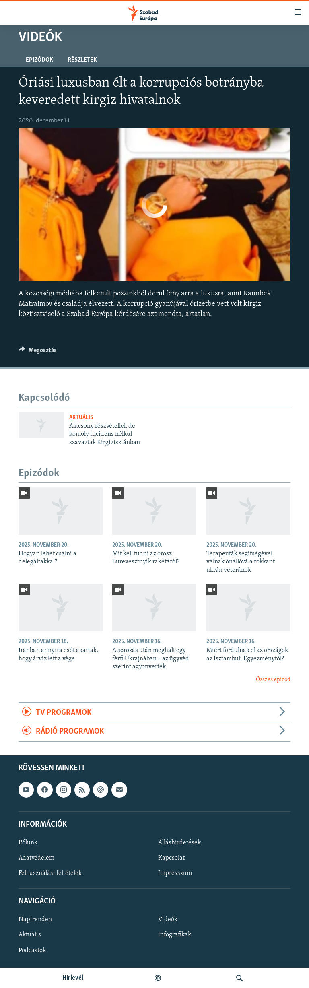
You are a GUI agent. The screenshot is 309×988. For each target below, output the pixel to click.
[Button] (38, 352)
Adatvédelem (36, 858)
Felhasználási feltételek (50, 873)
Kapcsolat (171, 858)
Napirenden (35, 919)
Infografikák (174, 935)
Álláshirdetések (179, 842)
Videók (167, 919)
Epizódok (39, 60)
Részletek (82, 60)
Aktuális (81, 418)
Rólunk (28, 842)
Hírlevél (72, 978)
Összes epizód (273, 680)
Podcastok (32, 950)
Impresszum (175, 873)
